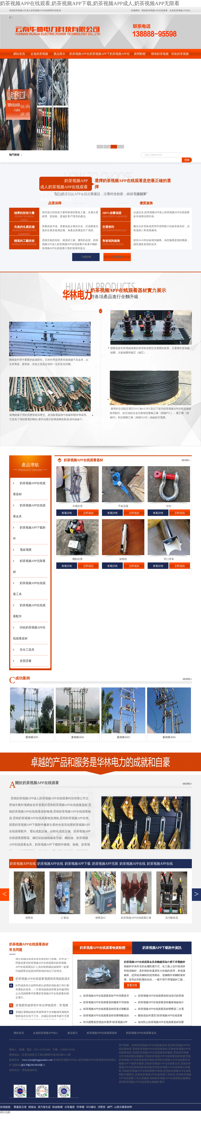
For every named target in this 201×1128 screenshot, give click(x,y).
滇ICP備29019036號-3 (33, 1065)
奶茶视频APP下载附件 (99, 55)
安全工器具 (27, 649)
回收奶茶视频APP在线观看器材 (180, 55)
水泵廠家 (70, 1107)
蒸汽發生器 (44, 1107)
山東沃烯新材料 (123, 1107)
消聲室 (101, 1107)
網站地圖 (5, 1112)
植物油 (32, 1107)
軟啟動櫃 (57, 1107)
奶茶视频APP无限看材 (105, 865)
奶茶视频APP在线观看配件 (160, 865)
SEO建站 (91, 1107)
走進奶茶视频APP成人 (39, 55)
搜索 (186, 160)
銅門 (109, 1107)
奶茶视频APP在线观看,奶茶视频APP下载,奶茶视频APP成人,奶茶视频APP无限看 (89, 3)
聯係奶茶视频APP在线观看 (160, 55)
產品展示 (59, 53)
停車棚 (80, 1107)
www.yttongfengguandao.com (37, 1060)
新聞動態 (140, 53)
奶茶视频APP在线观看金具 (120, 55)
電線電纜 (25, 549)
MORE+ (186, 460)
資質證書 (25, 660)
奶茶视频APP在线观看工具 (132, 865)
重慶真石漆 (20, 1107)
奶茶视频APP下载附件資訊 (162, 948)
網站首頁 (19, 53)
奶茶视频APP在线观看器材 (79, 55)
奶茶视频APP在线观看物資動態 (103, 948)
